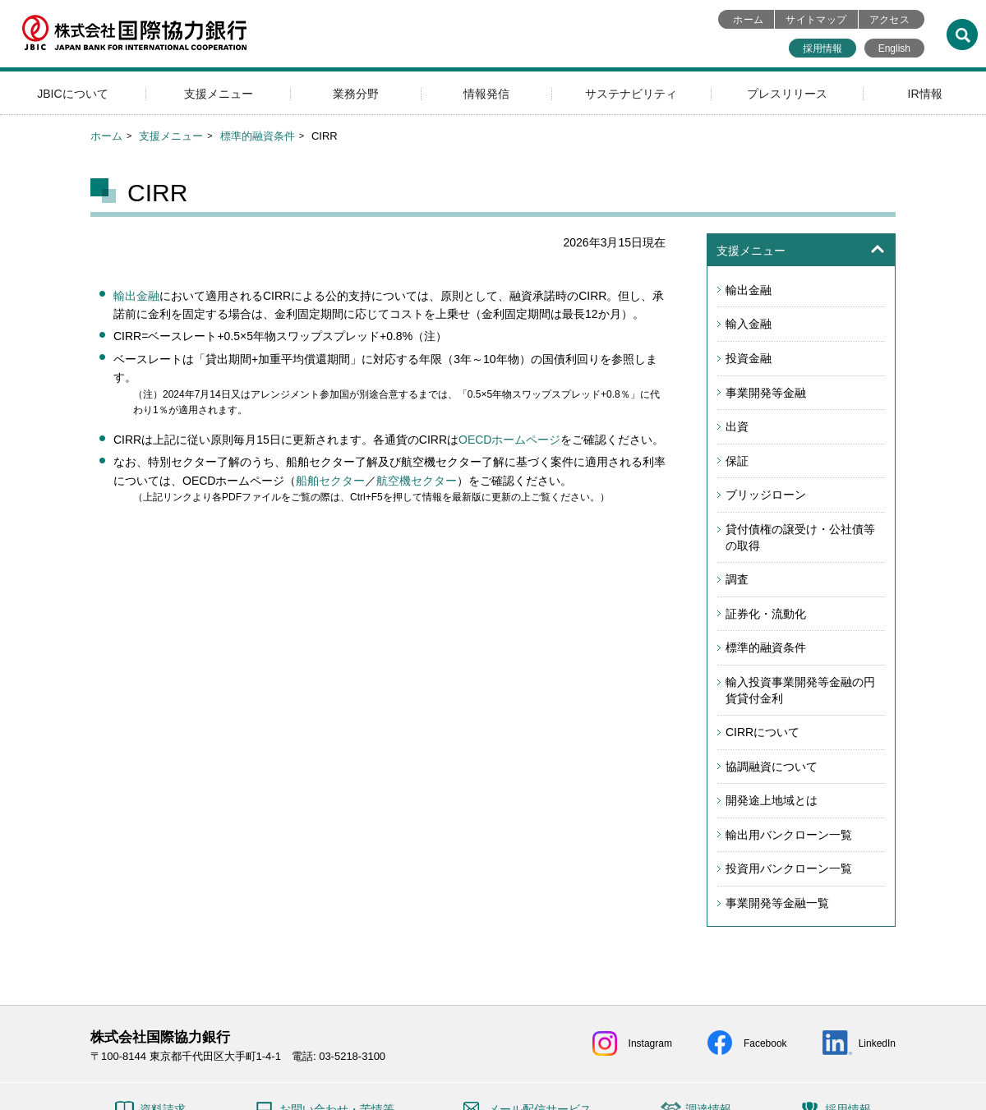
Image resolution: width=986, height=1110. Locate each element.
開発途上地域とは (772, 800)
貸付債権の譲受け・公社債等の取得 (800, 537)
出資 (737, 426)
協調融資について (772, 766)
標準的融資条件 (257, 136)
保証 (737, 460)
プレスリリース (787, 93)
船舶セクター (330, 480)
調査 (737, 579)
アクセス (889, 19)
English (894, 48)
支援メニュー (218, 93)
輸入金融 (749, 323)
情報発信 (486, 93)
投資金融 (749, 358)
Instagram (650, 1043)
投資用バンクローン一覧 (789, 868)
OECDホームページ (509, 439)
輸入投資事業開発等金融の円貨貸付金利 (800, 690)
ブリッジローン (766, 494)
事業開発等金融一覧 (777, 903)
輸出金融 (136, 295)
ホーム (748, 19)
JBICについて (72, 93)
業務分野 (356, 93)
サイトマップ (816, 19)
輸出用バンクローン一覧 (789, 834)
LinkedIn (877, 1043)
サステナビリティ (631, 93)
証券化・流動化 (766, 613)
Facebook (765, 1043)
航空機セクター (416, 480)
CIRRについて (762, 732)
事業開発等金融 (766, 392)
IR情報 (925, 93)
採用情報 (822, 48)
